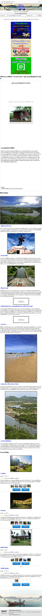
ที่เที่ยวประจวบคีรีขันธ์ (6, 76)
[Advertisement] (21, 92)
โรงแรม (9, 478)
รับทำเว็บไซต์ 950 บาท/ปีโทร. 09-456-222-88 (7, 2)
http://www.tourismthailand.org (16, 188)
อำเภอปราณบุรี (18, 76)
